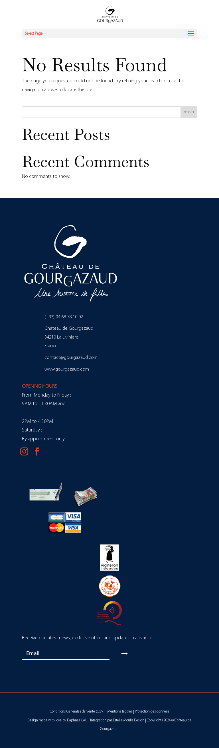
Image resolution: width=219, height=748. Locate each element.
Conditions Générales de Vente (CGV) (77, 711)
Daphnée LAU (77, 720)
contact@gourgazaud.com (71, 357)
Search (188, 112)
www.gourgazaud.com (66, 369)
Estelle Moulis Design (128, 720)
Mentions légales (119, 711)
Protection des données (152, 711)
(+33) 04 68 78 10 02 (63, 317)
